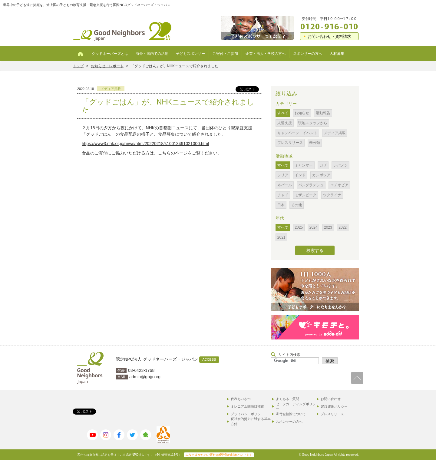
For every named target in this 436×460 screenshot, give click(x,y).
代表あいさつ (241, 399)
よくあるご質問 (287, 399)
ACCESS (209, 359)
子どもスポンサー (190, 53)
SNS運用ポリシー (334, 406)
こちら (164, 153)
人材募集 (337, 53)
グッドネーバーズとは (110, 53)
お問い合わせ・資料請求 (329, 36)
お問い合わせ (331, 399)
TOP (357, 378)
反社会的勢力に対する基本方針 (251, 421)
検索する (314, 250)
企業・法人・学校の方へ (266, 53)
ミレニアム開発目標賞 (247, 406)
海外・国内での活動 (152, 53)
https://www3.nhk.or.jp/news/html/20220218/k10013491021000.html (145, 143)
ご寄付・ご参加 (225, 53)
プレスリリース (332, 414)
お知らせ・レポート (107, 66)
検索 (329, 361)
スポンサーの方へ (307, 53)
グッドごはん (98, 134)
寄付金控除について (291, 414)
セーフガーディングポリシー (296, 406)
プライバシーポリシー (247, 414)
